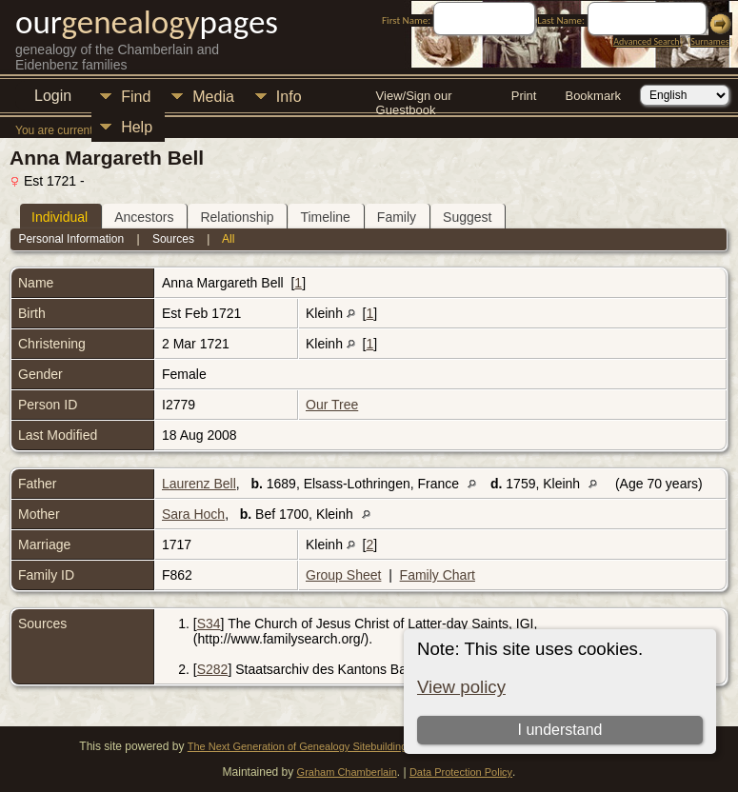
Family (396, 217)
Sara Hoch (193, 514)
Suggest (467, 217)
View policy (461, 687)
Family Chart (437, 575)
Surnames (709, 41)
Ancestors (143, 217)
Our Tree (332, 404)
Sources (173, 239)
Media (213, 97)
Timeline (324, 217)
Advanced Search (646, 41)
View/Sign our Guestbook (414, 98)
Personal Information (71, 239)
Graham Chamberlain (347, 772)
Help (136, 127)
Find (135, 97)
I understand (559, 730)
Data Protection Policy (460, 772)
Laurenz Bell (199, 483)
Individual (59, 217)
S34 (209, 623)
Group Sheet (343, 575)
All (228, 239)
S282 (213, 669)
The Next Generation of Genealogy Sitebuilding (298, 746)
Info (289, 97)
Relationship (236, 217)
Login (52, 96)
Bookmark (593, 96)
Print (524, 96)
